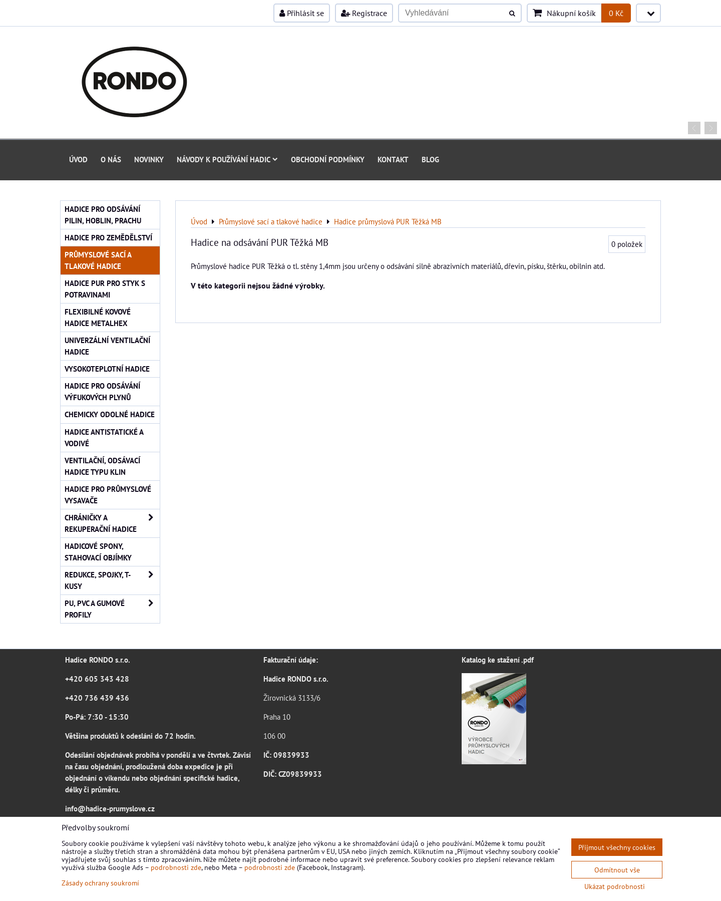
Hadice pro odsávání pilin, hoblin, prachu (103, 214)
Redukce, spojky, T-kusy (112, 580)
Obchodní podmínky (328, 159)
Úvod (78, 159)
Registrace (364, 13)
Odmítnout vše (617, 869)
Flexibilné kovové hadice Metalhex (98, 317)
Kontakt (393, 159)
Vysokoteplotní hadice (107, 369)
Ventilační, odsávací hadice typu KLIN (102, 466)
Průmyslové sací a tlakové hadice (98, 260)
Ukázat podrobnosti (614, 886)
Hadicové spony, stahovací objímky (98, 551)
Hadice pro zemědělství (108, 237)
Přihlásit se (301, 13)
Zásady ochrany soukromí (100, 882)
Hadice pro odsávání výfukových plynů (102, 391)
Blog (430, 159)
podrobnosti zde (176, 867)
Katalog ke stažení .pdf (498, 660)
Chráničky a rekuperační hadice (112, 523)
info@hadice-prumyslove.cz (110, 808)
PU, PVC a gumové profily (112, 609)
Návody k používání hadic (227, 159)
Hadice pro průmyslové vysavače (108, 494)
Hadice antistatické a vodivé (104, 437)
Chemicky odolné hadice (110, 414)
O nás (111, 159)
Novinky (149, 159)
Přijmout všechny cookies (616, 847)
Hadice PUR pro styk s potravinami (105, 288)
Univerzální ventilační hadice (107, 346)
